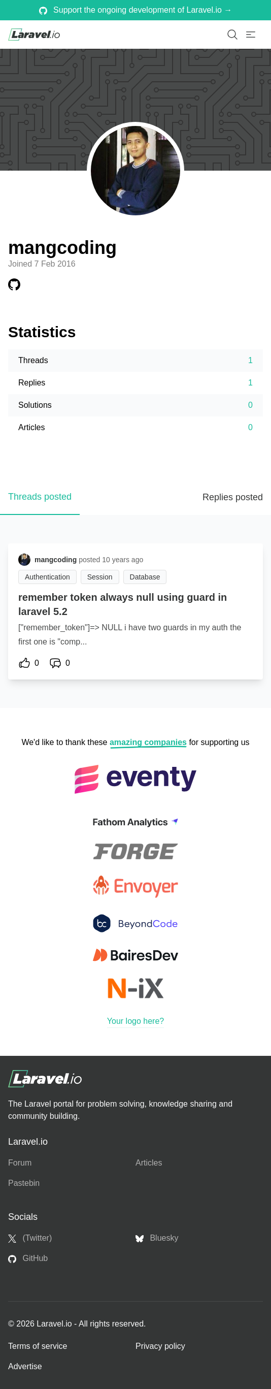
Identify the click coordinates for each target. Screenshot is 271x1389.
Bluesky (157, 1238)
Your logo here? (135, 1021)
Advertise (25, 1366)
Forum (19, 1162)
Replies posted (232, 497)
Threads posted (40, 497)
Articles (149, 1162)
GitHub (28, 1258)
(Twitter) (30, 1238)
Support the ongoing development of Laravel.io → (135, 10)
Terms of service (37, 1346)
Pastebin (24, 1183)
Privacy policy (160, 1346)
